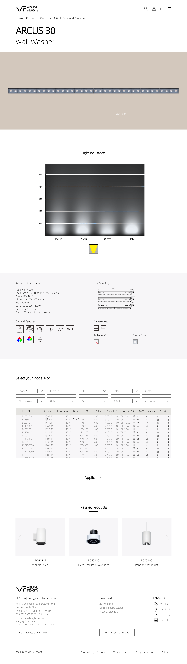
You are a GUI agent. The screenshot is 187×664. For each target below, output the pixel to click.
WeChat (164, 604)
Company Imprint (144, 652)
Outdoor (45, 18)
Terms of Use (120, 652)
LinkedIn (164, 620)
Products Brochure (108, 611)
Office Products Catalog (111, 607)
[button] (93, 249)
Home (20, 18)
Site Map (166, 652)
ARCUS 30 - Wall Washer (69, 18)
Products (32, 18)
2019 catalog (106, 603)
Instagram (165, 615)
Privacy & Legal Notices (92, 652)
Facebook (165, 609)
